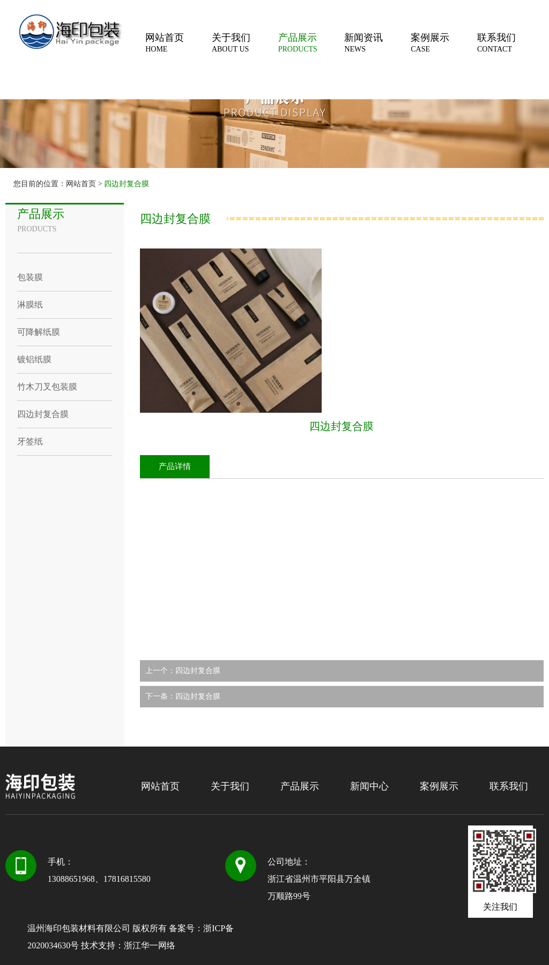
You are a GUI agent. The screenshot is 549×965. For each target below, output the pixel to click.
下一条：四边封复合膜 (182, 696)
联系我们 (510, 42)
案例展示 (444, 42)
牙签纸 (30, 441)
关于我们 (245, 42)
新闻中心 (369, 786)
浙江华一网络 (149, 945)
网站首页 (178, 42)
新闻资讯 (377, 42)
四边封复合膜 (126, 184)
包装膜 (30, 277)
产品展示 (311, 42)
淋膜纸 (30, 304)
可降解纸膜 (38, 332)
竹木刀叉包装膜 (47, 386)
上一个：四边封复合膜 (182, 671)
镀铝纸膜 (34, 359)
